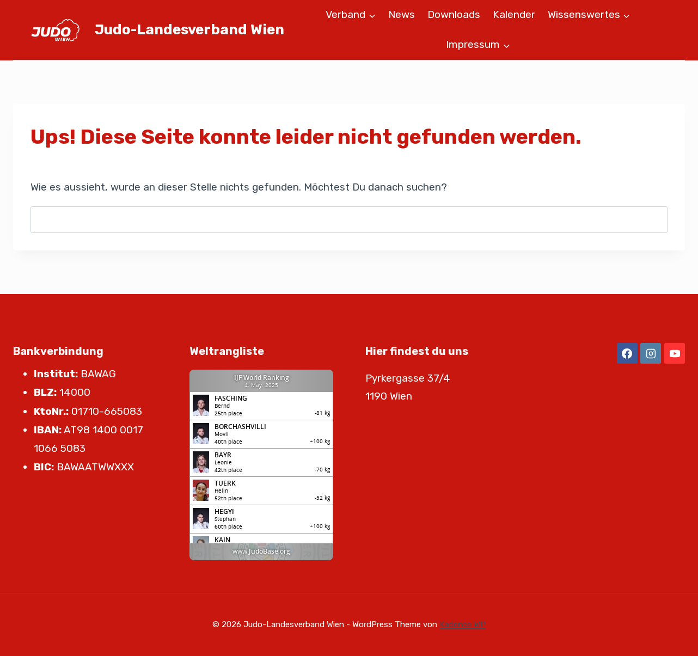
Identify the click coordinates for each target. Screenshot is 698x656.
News (401, 14)
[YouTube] (674, 353)
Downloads (453, 14)
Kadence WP (462, 624)
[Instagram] (650, 353)
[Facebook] (627, 353)
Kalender (514, 14)
